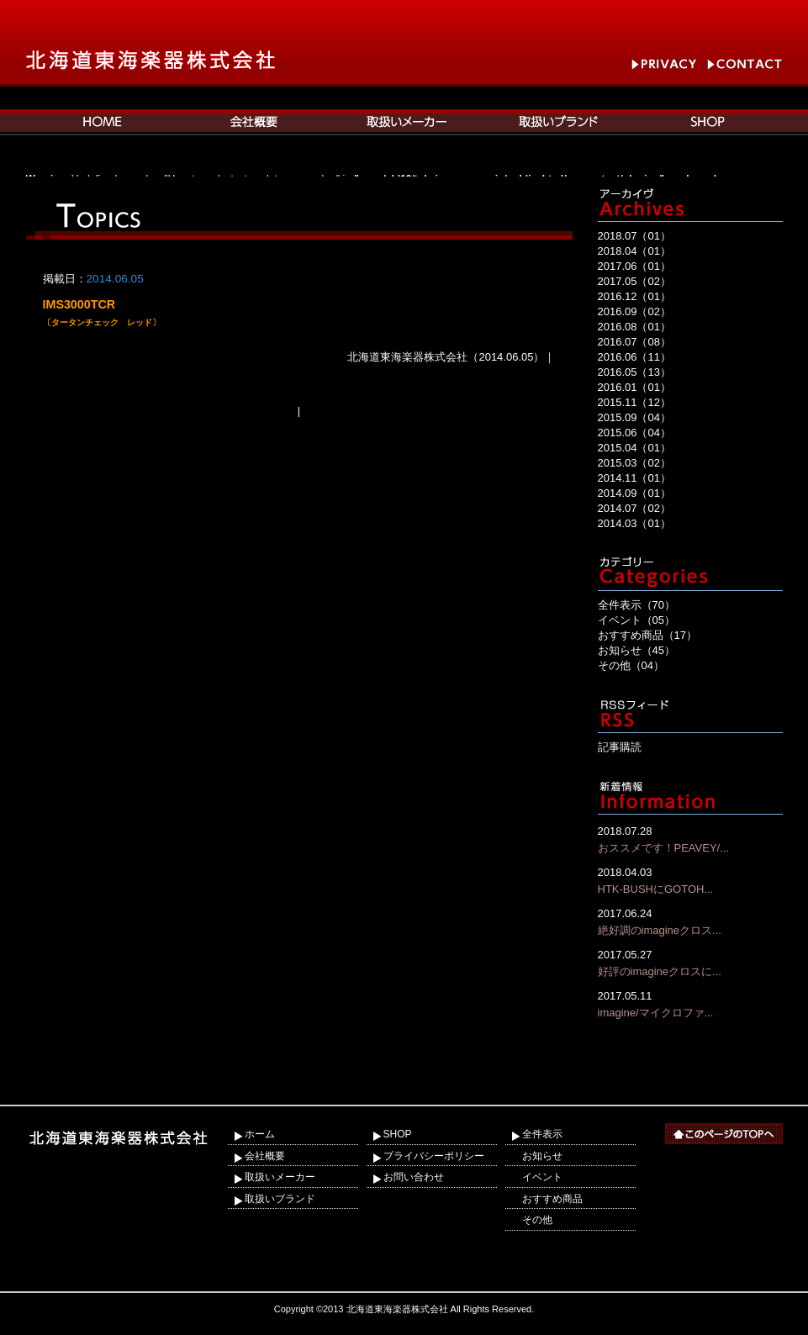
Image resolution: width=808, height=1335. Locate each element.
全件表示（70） (636, 604)
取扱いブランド (280, 1199)
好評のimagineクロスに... (690, 962)
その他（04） (631, 665)
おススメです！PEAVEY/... (690, 838)
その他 (537, 1220)
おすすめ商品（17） (647, 635)
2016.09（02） (634, 311)
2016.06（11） (634, 356)
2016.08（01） (634, 326)
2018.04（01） (634, 250)
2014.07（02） (634, 508)
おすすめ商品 (552, 1199)
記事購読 (620, 746)
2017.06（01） (634, 266)
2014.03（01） (634, 523)
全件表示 (542, 1134)
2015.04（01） (634, 447)
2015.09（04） (634, 417)
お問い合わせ (413, 1177)
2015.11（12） (634, 402)
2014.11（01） (634, 477)
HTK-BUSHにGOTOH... (690, 879)
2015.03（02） (634, 462)
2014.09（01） (634, 493)
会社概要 (265, 1156)
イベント (542, 1177)
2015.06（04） (634, 432)
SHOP (397, 1134)
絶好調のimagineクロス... (690, 921)
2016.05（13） (634, 372)
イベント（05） (636, 620)
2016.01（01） (634, 387)
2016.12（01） (634, 296)
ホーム (260, 1134)
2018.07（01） (634, 235)
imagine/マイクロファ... (690, 1003)
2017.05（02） (634, 281)
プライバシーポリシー (433, 1156)
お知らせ (542, 1156)
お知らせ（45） (636, 650)
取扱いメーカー (280, 1177)
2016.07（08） (634, 341)
